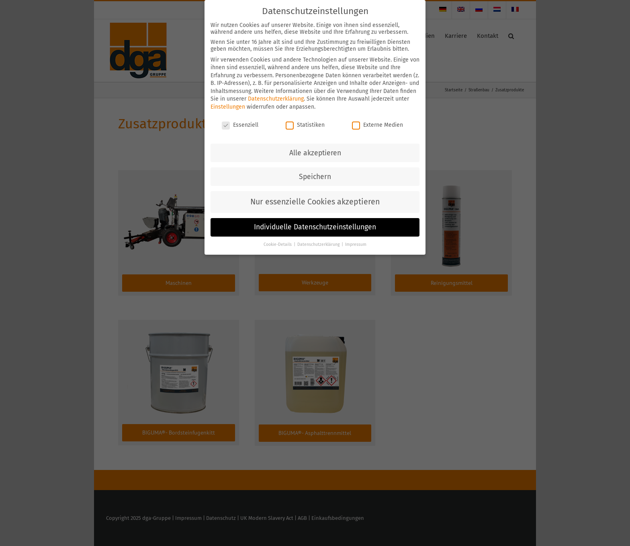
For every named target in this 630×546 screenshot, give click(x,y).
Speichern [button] (315, 177)
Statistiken (305, 125)
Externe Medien (377, 125)
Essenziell (240, 125)
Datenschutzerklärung (276, 98)
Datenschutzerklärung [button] (319, 244)
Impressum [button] (355, 244)
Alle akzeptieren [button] (315, 153)
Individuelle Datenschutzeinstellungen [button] (315, 227)
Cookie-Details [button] (278, 244)
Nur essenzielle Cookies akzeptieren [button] (315, 201)
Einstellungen (228, 106)
